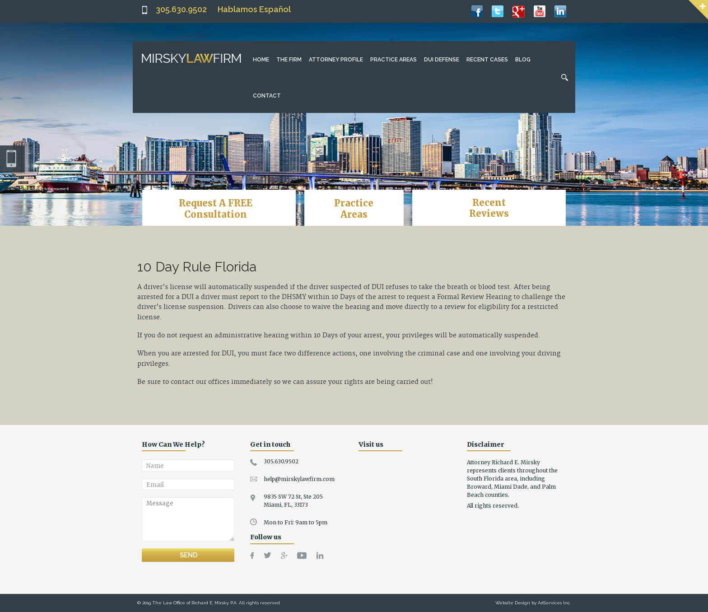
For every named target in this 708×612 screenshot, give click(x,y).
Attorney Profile (336, 59)
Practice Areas (393, 59)
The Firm (289, 59)
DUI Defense (441, 59)
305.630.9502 (181, 9)
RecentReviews (489, 208)
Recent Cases (487, 59)
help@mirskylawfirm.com (299, 479)
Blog (523, 59)
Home (261, 59)
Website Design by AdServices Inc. (533, 602)
